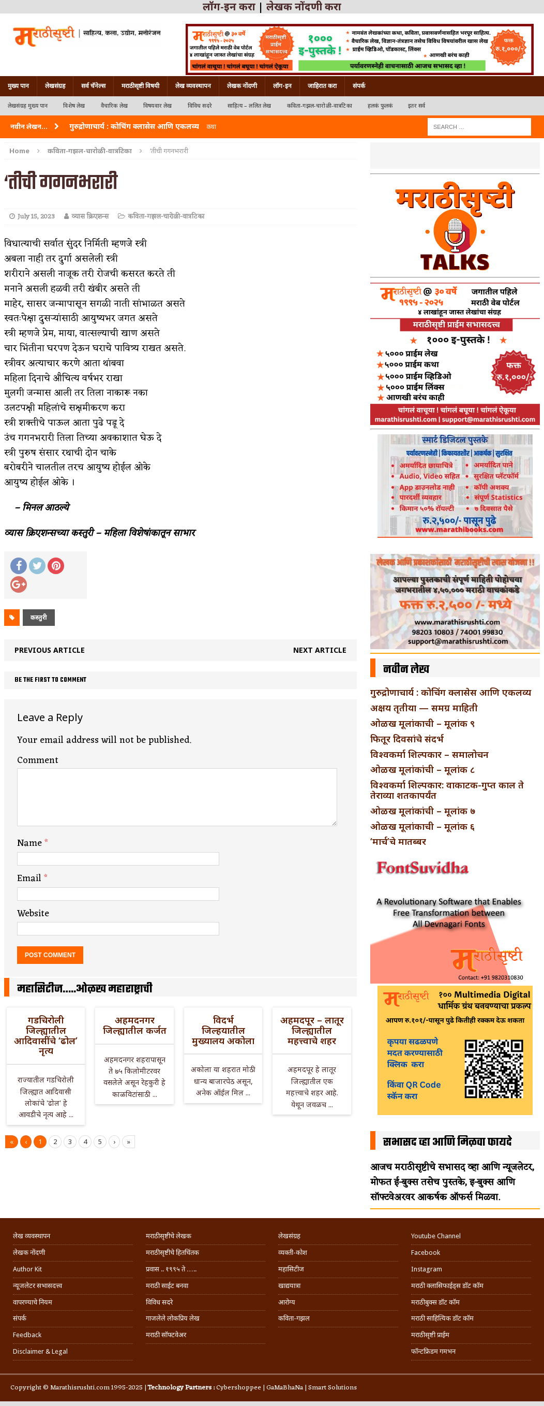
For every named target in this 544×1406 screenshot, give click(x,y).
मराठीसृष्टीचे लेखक (168, 1236)
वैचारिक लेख (114, 105)
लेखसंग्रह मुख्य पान (28, 105)
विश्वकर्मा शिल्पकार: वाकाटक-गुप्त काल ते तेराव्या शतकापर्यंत (447, 790)
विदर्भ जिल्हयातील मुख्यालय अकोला (223, 1030)
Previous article (49, 650)
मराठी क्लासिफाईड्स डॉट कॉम (447, 1286)
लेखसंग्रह (55, 86)
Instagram (426, 1269)
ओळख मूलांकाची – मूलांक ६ (422, 826)
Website (33, 913)
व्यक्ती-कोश (292, 1252)
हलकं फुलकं (380, 105)
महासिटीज (291, 1269)
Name (30, 843)
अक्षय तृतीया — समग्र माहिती (424, 707)
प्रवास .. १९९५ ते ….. (171, 1269)
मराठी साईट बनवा (167, 1286)
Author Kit (27, 1269)
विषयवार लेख (157, 105)
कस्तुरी (39, 617)
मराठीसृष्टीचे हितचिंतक (172, 1252)
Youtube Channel (436, 1236)
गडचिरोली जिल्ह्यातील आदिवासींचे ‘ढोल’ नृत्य (46, 1035)
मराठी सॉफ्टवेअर (166, 1335)
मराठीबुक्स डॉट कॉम (435, 1302)
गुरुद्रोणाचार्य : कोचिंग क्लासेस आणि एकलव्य (450, 692)
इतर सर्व (416, 105)
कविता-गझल (294, 1318)
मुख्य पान (18, 86)
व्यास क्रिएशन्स (90, 217)
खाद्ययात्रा (289, 1286)
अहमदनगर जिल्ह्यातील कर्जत (135, 1025)
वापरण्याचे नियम (32, 1302)
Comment (37, 760)
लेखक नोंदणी (242, 86)
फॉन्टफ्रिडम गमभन (433, 1351)
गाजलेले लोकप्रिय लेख (173, 1318)
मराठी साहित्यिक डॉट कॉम (442, 1318)
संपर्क (359, 86)
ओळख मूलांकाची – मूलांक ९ (422, 723)
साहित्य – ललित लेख (249, 105)
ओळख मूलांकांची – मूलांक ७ (422, 810)
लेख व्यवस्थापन (193, 86)
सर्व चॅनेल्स (93, 86)
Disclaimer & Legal (40, 1351)
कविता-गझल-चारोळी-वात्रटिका (319, 105)
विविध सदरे (200, 105)
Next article (319, 650)
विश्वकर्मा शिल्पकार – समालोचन (429, 754)
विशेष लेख (74, 105)
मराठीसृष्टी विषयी (140, 86)
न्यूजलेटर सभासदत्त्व (37, 1286)
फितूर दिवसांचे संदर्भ (407, 739)
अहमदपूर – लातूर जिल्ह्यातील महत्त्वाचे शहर (312, 1030)
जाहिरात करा (322, 86)
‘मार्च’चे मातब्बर (398, 841)
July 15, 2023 (36, 217)
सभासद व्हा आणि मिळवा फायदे (447, 1142)
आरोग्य (286, 1302)
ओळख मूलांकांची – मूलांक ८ (422, 769)
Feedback (27, 1335)
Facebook (425, 1252)
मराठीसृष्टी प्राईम (430, 1335)
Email (30, 878)
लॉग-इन (282, 86)
